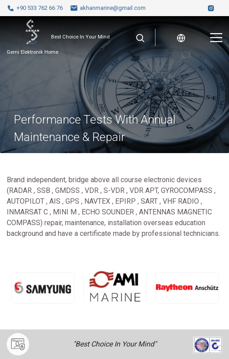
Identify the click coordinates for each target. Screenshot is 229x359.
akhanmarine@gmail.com (108, 8)
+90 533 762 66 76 (35, 8)
